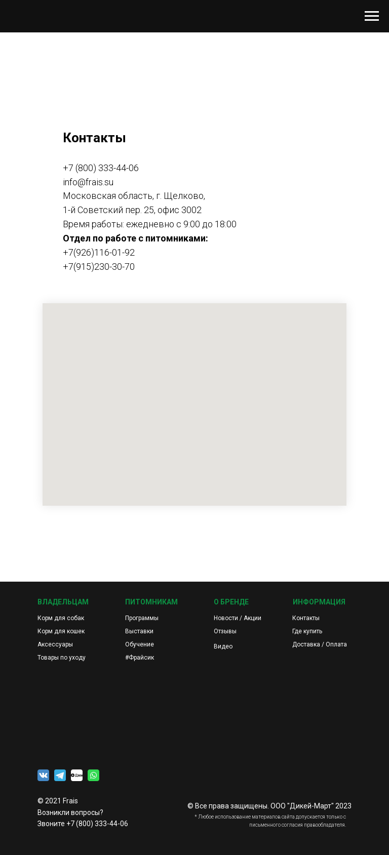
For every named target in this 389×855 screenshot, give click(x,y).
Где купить (307, 631)
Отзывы (225, 631)
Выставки (139, 631)
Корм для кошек (61, 631)
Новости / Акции (237, 618)
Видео (223, 646)
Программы (142, 618)
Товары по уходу (61, 657)
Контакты (306, 618)
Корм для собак (60, 618)
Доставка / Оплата (319, 644)
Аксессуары (55, 644)
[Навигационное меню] (372, 16)
